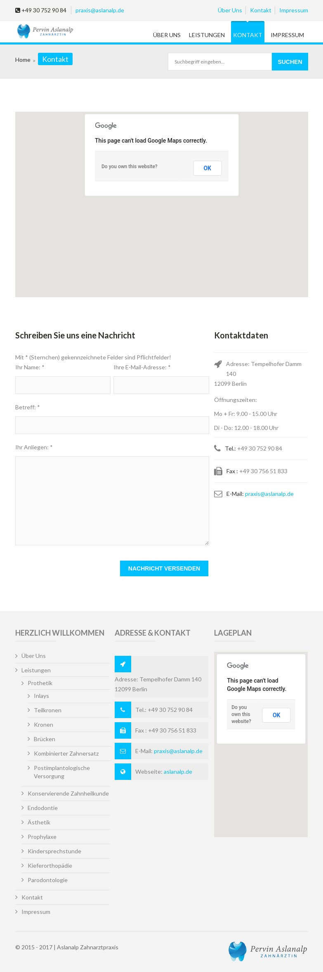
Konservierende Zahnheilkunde (68, 793)
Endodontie (43, 807)
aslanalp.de (178, 771)
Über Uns (230, 10)
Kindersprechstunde (54, 851)
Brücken (44, 738)
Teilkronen (47, 710)
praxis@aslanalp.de (99, 10)
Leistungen (207, 34)
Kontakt (260, 10)
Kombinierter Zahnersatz (66, 753)
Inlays (41, 695)
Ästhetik (39, 822)
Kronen (43, 724)
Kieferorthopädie (50, 865)
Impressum (293, 10)
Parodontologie (48, 879)
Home (23, 59)
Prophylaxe (42, 836)
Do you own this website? (129, 166)
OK (207, 168)
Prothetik (40, 682)
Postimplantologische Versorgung (62, 771)
